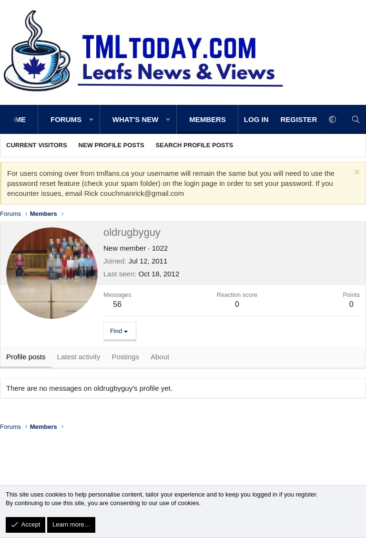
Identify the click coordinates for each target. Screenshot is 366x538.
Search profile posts (195, 145)
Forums (66, 119)
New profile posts (111, 145)
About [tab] (160, 359)
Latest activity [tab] (79, 359)
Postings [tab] (125, 359)
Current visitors (36, 145)
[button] (91, 119)
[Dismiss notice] (356, 173)
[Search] (356, 119)
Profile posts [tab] (26, 359)
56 (117, 304)
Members (207, 119)
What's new (135, 119)
